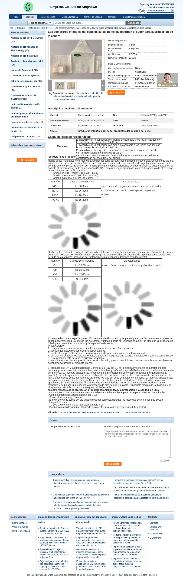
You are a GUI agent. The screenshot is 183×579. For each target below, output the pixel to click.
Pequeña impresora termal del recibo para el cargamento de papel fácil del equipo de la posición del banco (127, 539)
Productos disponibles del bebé (40, 28)
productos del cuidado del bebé (135, 412)
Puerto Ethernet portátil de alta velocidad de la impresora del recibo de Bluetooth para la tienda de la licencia (127, 527)
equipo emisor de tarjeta (23, 136)
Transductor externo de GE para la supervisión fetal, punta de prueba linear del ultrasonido (91, 531)
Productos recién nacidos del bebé (103, 412)
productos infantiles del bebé (72, 412)
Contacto (112, 17)
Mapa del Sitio (156, 533)
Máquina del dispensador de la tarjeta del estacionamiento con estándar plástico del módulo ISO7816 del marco (54, 541)
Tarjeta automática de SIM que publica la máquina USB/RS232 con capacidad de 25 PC (54, 531)
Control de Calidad (93, 17)
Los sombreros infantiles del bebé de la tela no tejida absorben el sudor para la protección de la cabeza (78, 96)
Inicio (16, 17)
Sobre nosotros (48, 17)
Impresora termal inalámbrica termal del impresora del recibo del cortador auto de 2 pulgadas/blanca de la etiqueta (127, 562)
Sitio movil (155, 538)
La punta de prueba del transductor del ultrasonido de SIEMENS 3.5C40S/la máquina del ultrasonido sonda (91, 541)
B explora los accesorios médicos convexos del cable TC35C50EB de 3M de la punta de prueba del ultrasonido (91, 553)
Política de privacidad (36, 575)
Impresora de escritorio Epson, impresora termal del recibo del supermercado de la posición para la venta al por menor (127, 551)
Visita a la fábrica (70, 17)
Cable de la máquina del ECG (25, 86)
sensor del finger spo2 (22, 70)
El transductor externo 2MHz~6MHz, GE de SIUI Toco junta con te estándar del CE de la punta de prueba (91, 565)
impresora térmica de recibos (25, 122)
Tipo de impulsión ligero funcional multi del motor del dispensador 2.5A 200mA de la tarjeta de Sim (54, 553)
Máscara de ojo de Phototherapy (27, 38)
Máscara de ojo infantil (22, 56)
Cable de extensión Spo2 (23, 75)
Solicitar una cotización (161, 7)
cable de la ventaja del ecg (24, 81)
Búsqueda (135, 23)
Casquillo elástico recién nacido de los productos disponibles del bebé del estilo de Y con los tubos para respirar (78, 483)
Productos (29, 17)
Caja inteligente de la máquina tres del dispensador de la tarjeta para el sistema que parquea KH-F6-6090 (54, 565)
